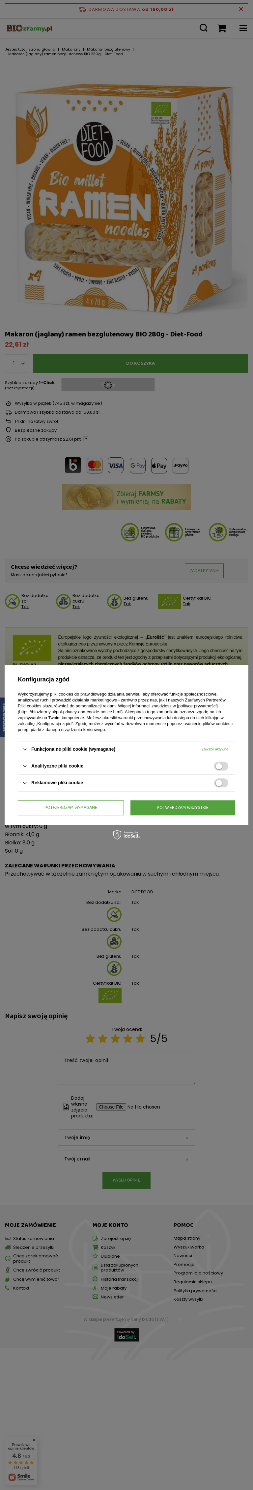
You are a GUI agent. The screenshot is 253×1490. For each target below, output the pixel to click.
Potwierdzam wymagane (70, 807)
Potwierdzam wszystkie (183, 807)
